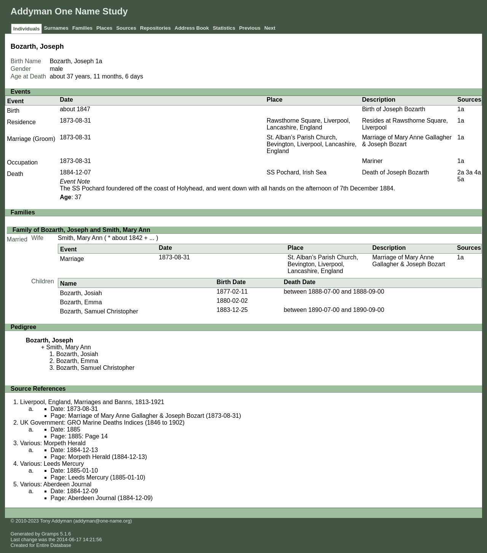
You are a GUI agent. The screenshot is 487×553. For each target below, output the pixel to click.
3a (469, 172)
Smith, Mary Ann (80, 238)
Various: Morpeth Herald (53, 443)
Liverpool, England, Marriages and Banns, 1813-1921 (92, 402)
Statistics (224, 28)
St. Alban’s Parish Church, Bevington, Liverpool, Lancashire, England (312, 144)
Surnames (56, 28)
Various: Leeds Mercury (52, 463)
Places (104, 28)
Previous (249, 28)
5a (460, 179)
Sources (126, 28)
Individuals (26, 29)
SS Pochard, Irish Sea (296, 172)
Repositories (155, 28)
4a (477, 172)
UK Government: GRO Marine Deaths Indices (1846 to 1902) (102, 422)
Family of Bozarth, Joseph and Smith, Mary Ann (81, 230)
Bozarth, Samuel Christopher (99, 311)
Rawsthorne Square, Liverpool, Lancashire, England (308, 124)
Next (269, 28)
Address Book (192, 28)
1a (98, 61)
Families (82, 28)
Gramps (50, 534)
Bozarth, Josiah (81, 293)
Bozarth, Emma (81, 302)
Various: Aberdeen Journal (55, 484)
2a (460, 172)
